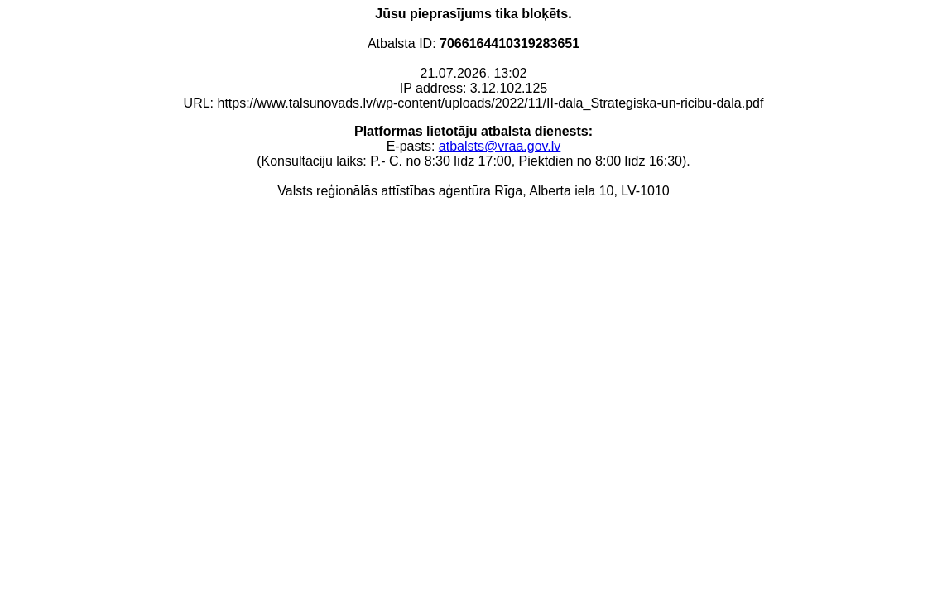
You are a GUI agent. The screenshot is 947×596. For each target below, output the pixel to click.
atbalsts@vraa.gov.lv (500, 146)
